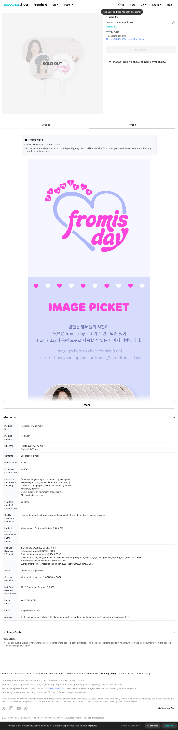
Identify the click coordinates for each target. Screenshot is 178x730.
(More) (93, 725)
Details (46, 124)
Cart (132, 4)
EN (54, 4)
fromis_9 (111, 17)
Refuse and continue (130, 726)
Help (169, 4)
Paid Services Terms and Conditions (44, 673)
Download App (166, 708)
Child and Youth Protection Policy (82, 673)
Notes (132, 124)
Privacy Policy (108, 673)
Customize (152, 726)
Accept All (169, 726)
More (89, 404)
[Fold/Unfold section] (89, 417)
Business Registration (55, 688)
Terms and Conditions (13, 673)
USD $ (67, 4)
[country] (121, 5)
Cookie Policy (126, 673)
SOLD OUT (141, 49)
